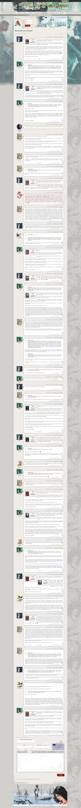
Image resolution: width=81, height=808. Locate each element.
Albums (25, 13)
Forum (19, 16)
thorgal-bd (19, 130)
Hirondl (40, 645)
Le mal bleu (32, 341)
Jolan (58, 748)
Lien (57, 124)
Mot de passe (23, 23)
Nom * (24, 745)
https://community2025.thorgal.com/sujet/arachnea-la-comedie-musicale (37, 196)
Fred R (40, 431)
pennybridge (19, 237)
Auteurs (30, 13)
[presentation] (18, 752)
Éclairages (52, 13)
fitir (19, 42)
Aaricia (60, 747)
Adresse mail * (42, 745)
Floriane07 (20, 601)
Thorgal (56, 747)
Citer (60, 124)
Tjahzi (19, 198)
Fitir (39, 389)
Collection (36, 13)
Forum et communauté (25, 16)
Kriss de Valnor (48, 670)
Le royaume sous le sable (32, 473)
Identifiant (23, 20)
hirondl (19, 140)
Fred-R (19, 67)
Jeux (57, 13)
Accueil (16, 16)
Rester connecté (25, 27)
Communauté (44, 13)
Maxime (19, 467)
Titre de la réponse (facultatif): (26, 739)
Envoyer (61, 775)
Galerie (62, 13)
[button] (18, 752)
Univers (19, 13)
